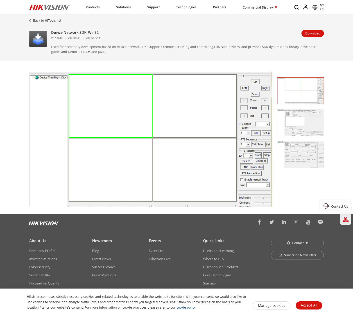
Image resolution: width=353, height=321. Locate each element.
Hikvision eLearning (218, 250)
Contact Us (297, 243)
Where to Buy (213, 259)
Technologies (186, 7)
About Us (37, 240)
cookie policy (186, 307)
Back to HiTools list (47, 20)
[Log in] (306, 7)
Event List (156, 250)
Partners (219, 7)
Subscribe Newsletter (297, 255)
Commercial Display (258, 7)
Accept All (309, 305)
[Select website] (317, 7)
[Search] (297, 7)
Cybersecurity (39, 267)
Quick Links (213, 240)
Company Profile (42, 250)
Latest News (101, 259)
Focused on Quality (44, 283)
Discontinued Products (220, 267)
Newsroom (102, 240)
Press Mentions (104, 275)
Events (155, 240)
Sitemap (209, 283)
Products (93, 7)
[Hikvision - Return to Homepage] (49, 7)
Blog (95, 250)
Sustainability (39, 275)
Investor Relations (43, 259)
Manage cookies (271, 305)
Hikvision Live (159, 259)
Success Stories (103, 267)
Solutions (123, 7)
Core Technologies (217, 275)
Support (153, 7)
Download (312, 33)
